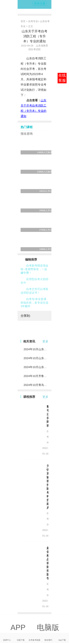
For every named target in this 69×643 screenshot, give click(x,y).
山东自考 (32, 58)
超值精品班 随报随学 (48, 563)
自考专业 (33, 21)
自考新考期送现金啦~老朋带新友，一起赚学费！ (34, 269)
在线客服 (62, 77)
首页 (23, 21)
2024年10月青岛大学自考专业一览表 (46, 384)
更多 (45, 341)
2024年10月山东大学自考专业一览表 (46, 349)
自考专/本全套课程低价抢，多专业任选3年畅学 (34, 303)
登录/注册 (39, 3)
